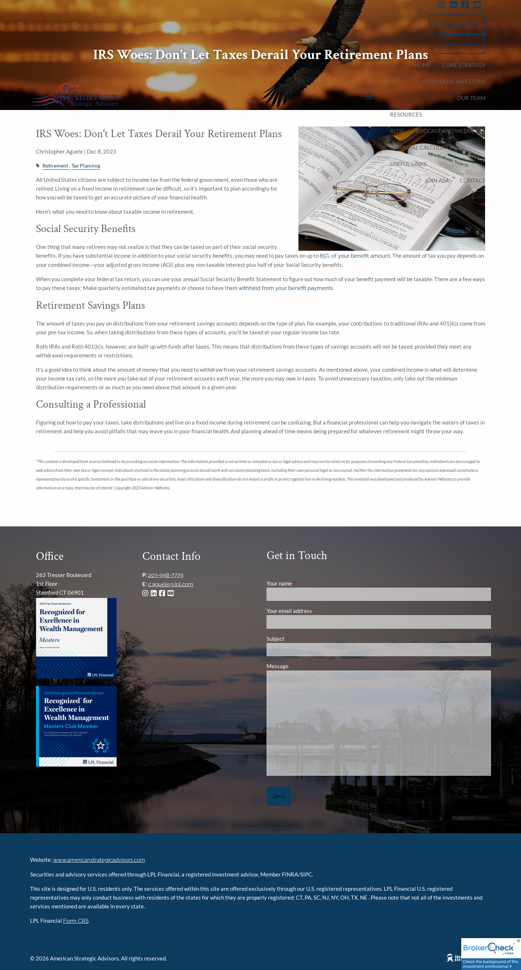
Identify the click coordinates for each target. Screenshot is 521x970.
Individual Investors (454, 81)
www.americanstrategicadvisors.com (99, 860)
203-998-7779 (165, 575)
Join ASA (437, 180)
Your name (305, 583)
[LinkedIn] (456, 4)
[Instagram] (444, 4)
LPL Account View (457, 24)
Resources (406, 114)
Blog (397, 131)
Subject (301, 638)
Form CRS (76, 921)
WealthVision (462, 44)
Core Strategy (463, 65)
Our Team (471, 98)
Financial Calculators (424, 147)
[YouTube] (479, 4)
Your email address (315, 610)
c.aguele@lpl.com (170, 584)
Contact (472, 180)
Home (422, 65)
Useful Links (408, 164)
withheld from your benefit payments (285, 288)
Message (303, 666)
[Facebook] (467, 4)
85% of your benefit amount (355, 256)
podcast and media (444, 131)
